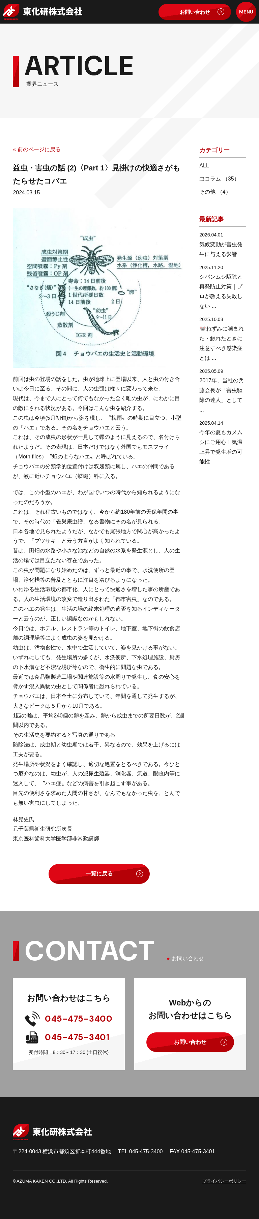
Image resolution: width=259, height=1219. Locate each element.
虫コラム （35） (219, 179)
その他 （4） (215, 192)
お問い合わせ (195, 12)
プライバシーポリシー (224, 1181)
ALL (204, 165)
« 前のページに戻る (36, 149)
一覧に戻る (99, 873)
